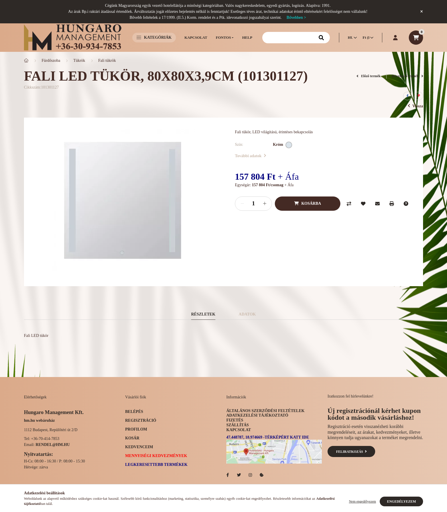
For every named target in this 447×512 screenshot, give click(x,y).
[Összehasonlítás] (349, 203)
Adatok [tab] (247, 314)
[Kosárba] (307, 203)
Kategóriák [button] (154, 37)
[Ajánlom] (377, 203)
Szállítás (237, 425)
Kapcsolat (195, 37)
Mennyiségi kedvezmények (156, 456)
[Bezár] (421, 11)
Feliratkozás (351, 452)
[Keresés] (296, 37)
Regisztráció (140, 420)
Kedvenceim (139, 447)
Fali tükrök (107, 60)
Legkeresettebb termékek (156, 464)
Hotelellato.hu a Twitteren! (239, 475)
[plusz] (264, 203)
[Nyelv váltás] (351, 37)
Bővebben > (296, 17)
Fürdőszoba (51, 60)
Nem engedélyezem (362, 501)
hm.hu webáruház (39, 420)
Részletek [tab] (203, 314)
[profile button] (395, 37)
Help (247, 37)
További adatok (250, 156)
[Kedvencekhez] (363, 203)
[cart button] (416, 37)
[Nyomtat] (391, 203)
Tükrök (79, 60)
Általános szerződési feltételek (265, 411)
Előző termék (369, 76)
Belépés (134, 411)
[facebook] (407, 96)
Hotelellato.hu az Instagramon (250, 475)
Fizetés (234, 420)
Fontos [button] (223, 37)
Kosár (132, 438)
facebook (227, 475)
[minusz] (242, 203)
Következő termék (407, 76)
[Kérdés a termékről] (406, 203)
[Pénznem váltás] (366, 37)
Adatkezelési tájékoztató (257, 415)
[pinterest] (419, 96)
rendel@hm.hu (53, 445)
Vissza (415, 106)
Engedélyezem (401, 501)
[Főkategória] (26, 61)
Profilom (136, 429)
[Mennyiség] (253, 203)
